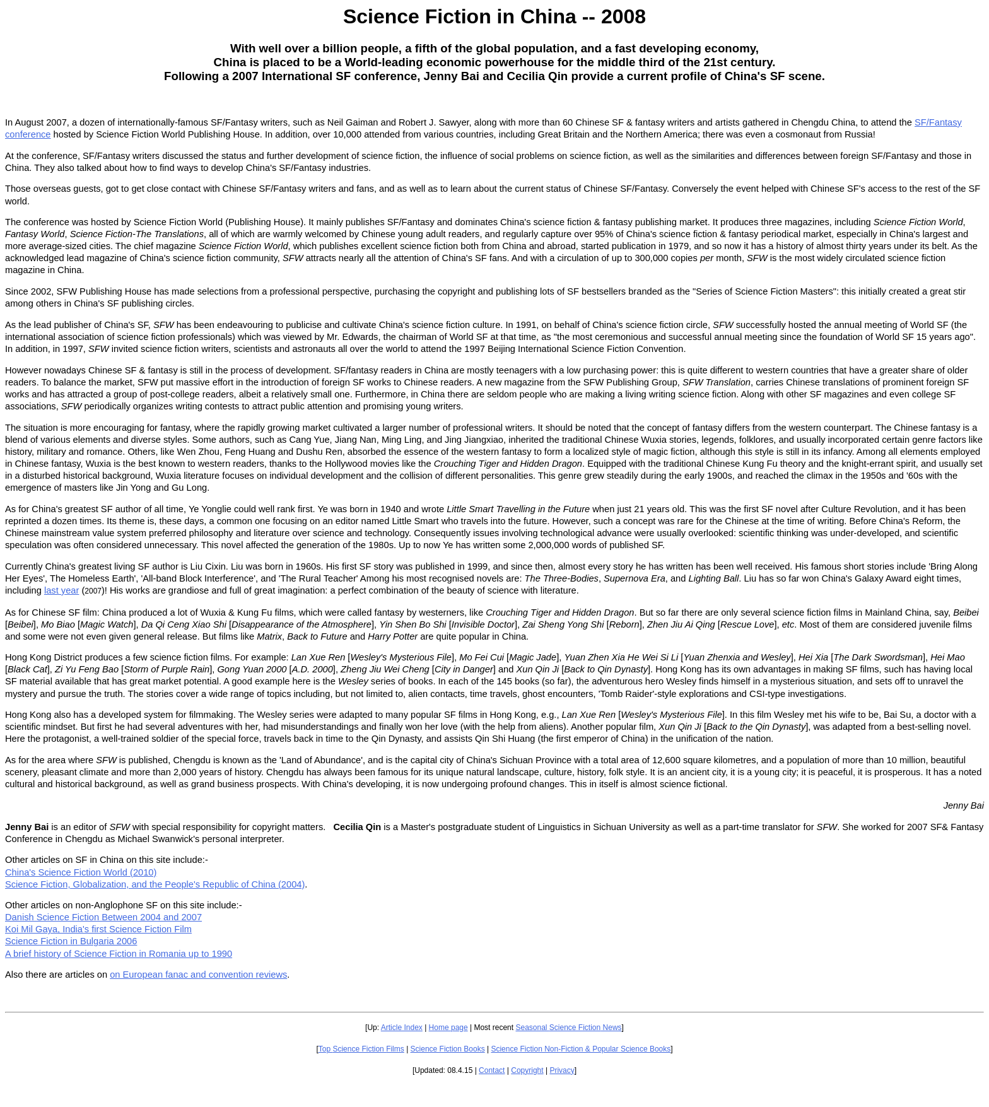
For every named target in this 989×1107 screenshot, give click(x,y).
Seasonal (532, 1027)
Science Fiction (574, 1027)
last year (61, 590)
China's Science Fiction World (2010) (80, 872)
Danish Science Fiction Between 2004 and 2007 (103, 917)
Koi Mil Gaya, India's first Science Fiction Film (98, 929)
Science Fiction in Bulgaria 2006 (71, 941)
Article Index (402, 1027)
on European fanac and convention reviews (198, 974)
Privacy (561, 1070)
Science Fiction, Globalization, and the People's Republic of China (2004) (155, 884)
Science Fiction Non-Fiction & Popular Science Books (580, 1049)
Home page (448, 1027)
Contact (492, 1070)
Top (326, 1049)
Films (395, 1049)
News (610, 1027)
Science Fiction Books (448, 1049)
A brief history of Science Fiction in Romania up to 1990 (118, 954)
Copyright (527, 1070)
